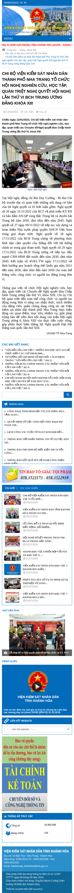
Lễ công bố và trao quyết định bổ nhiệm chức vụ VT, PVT (39, 652)
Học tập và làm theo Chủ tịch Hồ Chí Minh (26, 53)
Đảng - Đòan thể (28, 50)
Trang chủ (9, 50)
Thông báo (16, 404)
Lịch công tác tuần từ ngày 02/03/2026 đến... (34, 432)
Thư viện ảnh (10, 610)
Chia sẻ (41, 111)
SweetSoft (37, 889)
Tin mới (10, 488)
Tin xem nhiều (29, 488)
